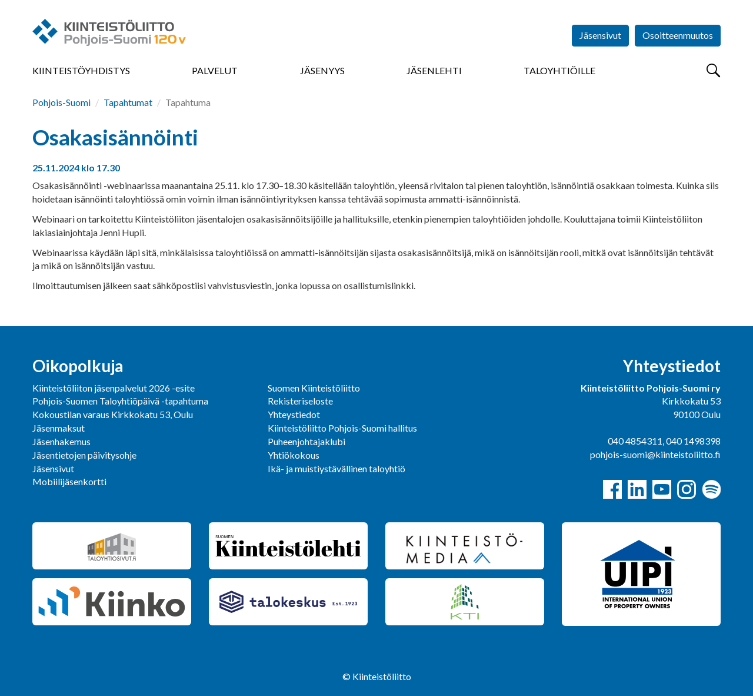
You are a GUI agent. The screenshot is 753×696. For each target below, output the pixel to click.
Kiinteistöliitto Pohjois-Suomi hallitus (342, 427)
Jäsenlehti (434, 70)
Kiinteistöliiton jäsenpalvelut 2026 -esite (113, 387)
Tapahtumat (128, 102)
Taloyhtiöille (559, 70)
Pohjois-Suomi (61, 102)
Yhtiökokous (293, 454)
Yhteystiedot (294, 414)
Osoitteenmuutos (677, 35)
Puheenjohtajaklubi (306, 441)
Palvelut (215, 70)
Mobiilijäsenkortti (69, 481)
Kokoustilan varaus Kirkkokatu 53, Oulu (112, 414)
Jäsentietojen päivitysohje (84, 454)
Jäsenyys (322, 70)
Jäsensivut (600, 35)
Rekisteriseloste (300, 400)
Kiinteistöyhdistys (81, 70)
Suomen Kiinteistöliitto (314, 387)
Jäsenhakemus (61, 441)
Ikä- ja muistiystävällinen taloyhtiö (336, 468)
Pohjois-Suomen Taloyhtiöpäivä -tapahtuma (120, 400)
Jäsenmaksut (58, 427)
